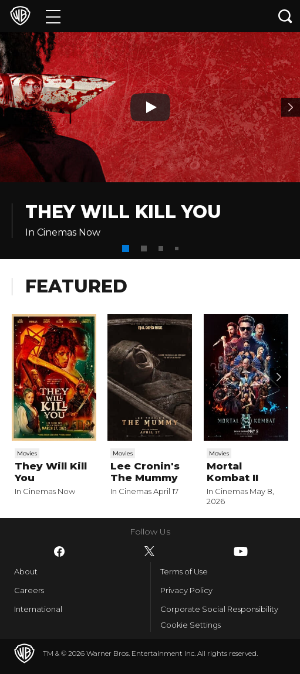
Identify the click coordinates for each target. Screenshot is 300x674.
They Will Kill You (123, 212)
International (38, 609)
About (26, 571)
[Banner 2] (290, 107)
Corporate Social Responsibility (219, 609)
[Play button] (150, 107)
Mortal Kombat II (232, 472)
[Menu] (53, 16)
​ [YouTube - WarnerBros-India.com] (241, 551)
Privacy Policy (186, 590)
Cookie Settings (190, 624)
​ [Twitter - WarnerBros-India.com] (150, 551)
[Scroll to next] (278, 377)
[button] (125, 248)
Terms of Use (184, 571)
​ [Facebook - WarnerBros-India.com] (59, 551)
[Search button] (285, 16)
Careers (29, 590)
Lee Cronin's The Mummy (145, 472)
